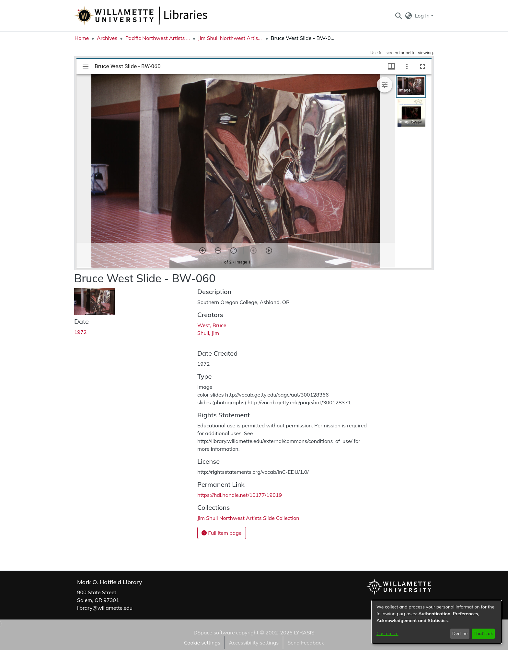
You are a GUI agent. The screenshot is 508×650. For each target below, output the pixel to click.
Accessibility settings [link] (254, 642)
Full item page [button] (222, 533)
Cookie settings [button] (202, 642)
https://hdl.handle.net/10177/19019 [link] (239, 495)
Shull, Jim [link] (208, 333)
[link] (248, 518)
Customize (387, 633)
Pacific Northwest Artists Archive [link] (157, 38)
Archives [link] (107, 38)
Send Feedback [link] (305, 642)
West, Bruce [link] (211, 325)
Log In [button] (423, 15)
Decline (460, 633)
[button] (398, 15)
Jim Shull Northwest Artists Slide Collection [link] (230, 38)
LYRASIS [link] (304, 632)
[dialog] (437, 622)
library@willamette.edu (105, 608)
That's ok (483, 633)
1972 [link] (80, 332)
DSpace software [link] (214, 632)
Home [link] (82, 38)
